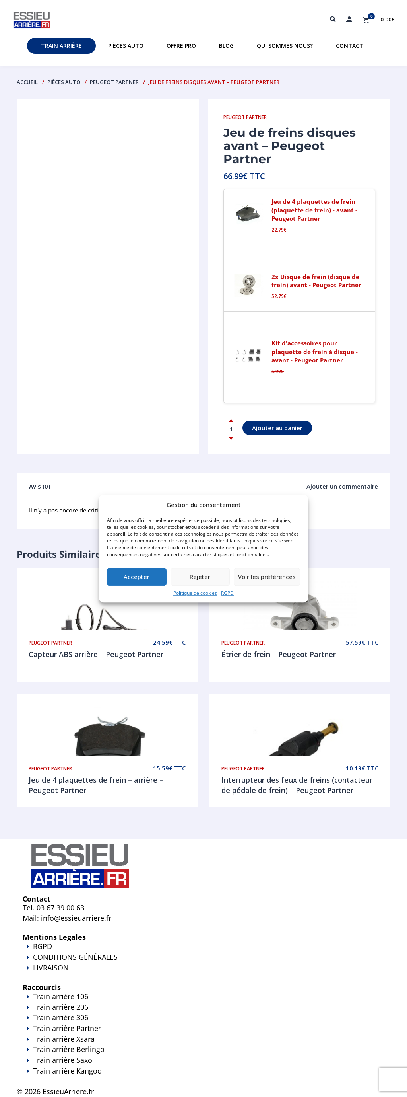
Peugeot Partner (114, 82)
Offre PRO (181, 45)
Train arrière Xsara (64, 1039)
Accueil (27, 82)
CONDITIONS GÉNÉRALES (75, 957)
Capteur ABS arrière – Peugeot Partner (96, 654)
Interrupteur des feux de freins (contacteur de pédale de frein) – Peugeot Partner (296, 785)
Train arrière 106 (60, 996)
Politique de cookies (195, 593)
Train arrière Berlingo (69, 1049)
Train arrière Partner (67, 1028)
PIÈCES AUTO (63, 82)
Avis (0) (39, 486)
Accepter (136, 577)
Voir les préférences (267, 577)
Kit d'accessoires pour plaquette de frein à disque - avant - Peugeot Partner (314, 351)
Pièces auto (125, 45)
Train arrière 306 (60, 1017)
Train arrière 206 (60, 1007)
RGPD (227, 593)
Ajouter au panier (277, 428)
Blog (226, 45)
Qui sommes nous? (285, 45)
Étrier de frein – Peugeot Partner (278, 654)
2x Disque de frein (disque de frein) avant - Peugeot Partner (316, 281)
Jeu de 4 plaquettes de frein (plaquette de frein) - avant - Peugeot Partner (314, 209)
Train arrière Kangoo (203, 1076)
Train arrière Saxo (62, 1060)
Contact (349, 45)
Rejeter (200, 577)
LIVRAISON (203, 973)
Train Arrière (61, 45)
